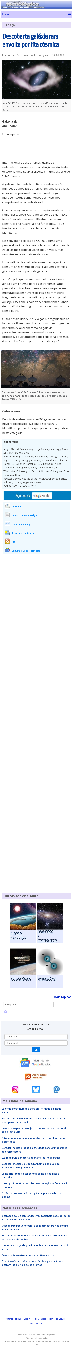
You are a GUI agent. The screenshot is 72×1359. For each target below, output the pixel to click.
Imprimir (16, 506)
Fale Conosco (40, 1319)
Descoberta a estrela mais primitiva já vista (27, 1255)
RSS (13, 541)
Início (5, 14)
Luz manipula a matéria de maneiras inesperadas (31, 1157)
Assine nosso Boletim (23, 533)
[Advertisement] (46, 138)
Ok (35, 1049)
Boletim (27, 1319)
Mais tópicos (62, 997)
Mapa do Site (36, 1323)
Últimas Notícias (13, 1319)
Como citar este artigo (24, 515)
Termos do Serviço (57, 1319)
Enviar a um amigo (21, 524)
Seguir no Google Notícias (26, 550)
